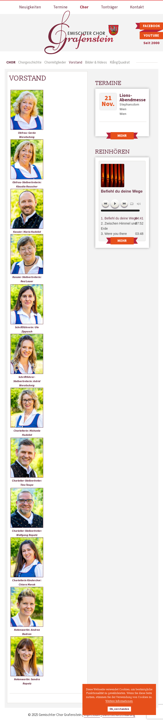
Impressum (92, 714)
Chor (84, 7)
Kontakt (137, 7)
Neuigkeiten (30, 7)
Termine (60, 7)
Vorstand (75, 62)
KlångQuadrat (120, 62)
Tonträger (109, 7)
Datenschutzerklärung (118, 714)
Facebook (151, 26)
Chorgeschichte (30, 62)
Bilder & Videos (96, 62)
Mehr (122, 135)
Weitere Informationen (119, 701)
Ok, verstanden (119, 709)
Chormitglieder (55, 62)
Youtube (151, 35)
